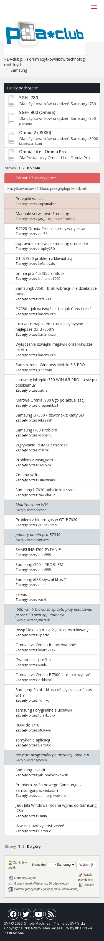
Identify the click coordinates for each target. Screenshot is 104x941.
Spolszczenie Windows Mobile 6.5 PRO (50, 364)
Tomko (43, 700)
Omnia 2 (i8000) (35, 133)
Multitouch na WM (32, 504)
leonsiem (42, 539)
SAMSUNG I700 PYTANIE (38, 549)
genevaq (45, 370)
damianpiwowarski (53, 795)
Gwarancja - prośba (33, 659)
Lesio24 (44, 465)
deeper (40, 510)
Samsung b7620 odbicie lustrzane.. (46, 489)
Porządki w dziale (31, 198)
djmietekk (42, 620)
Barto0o (44, 745)
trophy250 (46, 248)
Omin (42, 816)
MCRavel (45, 730)
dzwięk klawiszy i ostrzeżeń (40, 825)
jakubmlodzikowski (53, 775)
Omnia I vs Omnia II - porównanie (46, 644)
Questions (46, 480)
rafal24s (44, 299)
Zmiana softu (28, 474)
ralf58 (42, 233)
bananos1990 (49, 278)
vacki (42, 599)
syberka (41, 760)
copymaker (47, 203)
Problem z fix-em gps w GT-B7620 (46, 519)
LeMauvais (46, 263)
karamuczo (47, 314)
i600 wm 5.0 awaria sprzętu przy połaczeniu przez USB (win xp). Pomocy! (54, 612)
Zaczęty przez (43, 177)
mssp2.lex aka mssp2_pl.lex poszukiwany (52, 629)
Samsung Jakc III (30, 769)
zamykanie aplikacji (33, 740)
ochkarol (45, 680)
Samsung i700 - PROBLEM (39, 564)
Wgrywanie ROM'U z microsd (42, 445)
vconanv (44, 435)
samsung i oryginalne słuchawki (44, 710)
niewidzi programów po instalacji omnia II (52, 755)
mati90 (43, 450)
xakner (43, 390)
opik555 (44, 554)
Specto (43, 635)
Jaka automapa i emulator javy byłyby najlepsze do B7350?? (49, 326)
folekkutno (46, 715)
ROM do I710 (27, 725)
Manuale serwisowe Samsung (42, 213)
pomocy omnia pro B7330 (38, 534)
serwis (21, 594)
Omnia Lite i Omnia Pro (42, 152)
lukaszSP (45, 420)
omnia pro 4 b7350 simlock (40, 273)
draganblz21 (48, 405)
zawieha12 (46, 495)
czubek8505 (47, 525)
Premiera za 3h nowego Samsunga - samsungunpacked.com (48, 787)
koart (38, 143)
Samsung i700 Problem (36, 430)
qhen (42, 584)
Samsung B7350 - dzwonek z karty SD (50, 415)
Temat (21, 177)
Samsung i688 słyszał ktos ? (41, 579)
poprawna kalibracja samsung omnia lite (52, 243)
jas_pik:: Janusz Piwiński (56, 218)
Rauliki (43, 665)
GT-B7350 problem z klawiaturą (44, 258)
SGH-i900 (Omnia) (37, 112)
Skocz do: (39, 864)
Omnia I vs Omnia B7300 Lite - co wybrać (53, 674)
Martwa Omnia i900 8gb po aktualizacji (50, 400)
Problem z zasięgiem (34, 459)
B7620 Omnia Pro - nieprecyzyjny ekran (51, 228)
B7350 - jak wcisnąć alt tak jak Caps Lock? (53, 308)
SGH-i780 (28, 98)
